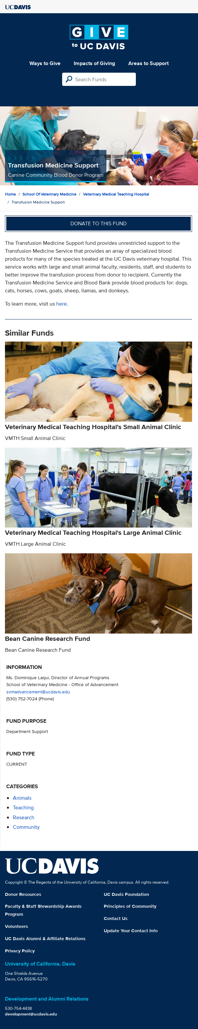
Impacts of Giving (94, 63)
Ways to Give (44, 63)
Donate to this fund (98, 223)
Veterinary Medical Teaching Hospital (116, 194)
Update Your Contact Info (131, 930)
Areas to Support (148, 63)
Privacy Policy (20, 950)
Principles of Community (130, 906)
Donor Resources (23, 894)
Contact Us (116, 918)
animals (22, 798)
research (23, 817)
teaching (23, 807)
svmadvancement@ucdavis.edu (38, 691)
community (26, 827)
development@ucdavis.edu (31, 1014)
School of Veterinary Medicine (49, 194)
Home (10, 194)
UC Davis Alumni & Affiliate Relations (45, 938)
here (61, 304)
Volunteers (16, 926)
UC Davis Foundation (126, 894)
